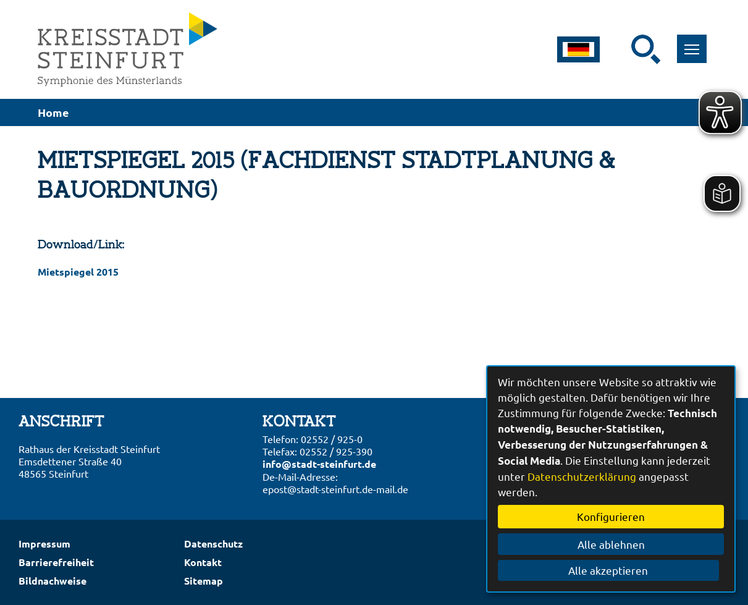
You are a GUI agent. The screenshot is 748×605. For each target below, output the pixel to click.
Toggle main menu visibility (695, 42)
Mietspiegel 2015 (78, 271)
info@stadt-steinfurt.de (319, 463)
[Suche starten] (646, 49)
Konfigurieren (611, 516)
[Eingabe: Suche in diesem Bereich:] (623, 49)
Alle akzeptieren (611, 570)
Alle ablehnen (611, 544)
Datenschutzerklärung (581, 476)
